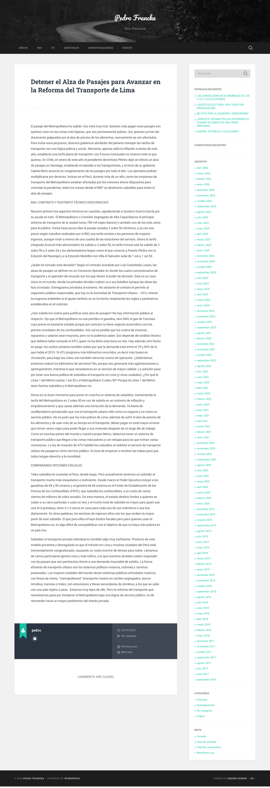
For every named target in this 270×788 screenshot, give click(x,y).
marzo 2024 (203, 301)
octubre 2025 (204, 202)
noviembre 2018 (206, 582)
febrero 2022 (204, 400)
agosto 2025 (204, 213)
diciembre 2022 (205, 345)
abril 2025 (202, 235)
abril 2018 (202, 620)
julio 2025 (202, 219)
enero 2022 (203, 406)
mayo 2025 (203, 230)
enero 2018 (203, 637)
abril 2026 (202, 169)
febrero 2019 (204, 565)
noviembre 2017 (206, 648)
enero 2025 (203, 252)
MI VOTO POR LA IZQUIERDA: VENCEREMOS (222, 115)
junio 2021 (203, 411)
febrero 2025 (204, 246)
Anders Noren (237, 780)
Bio (39, 49)
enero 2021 (203, 439)
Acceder (201, 737)
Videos (127, 49)
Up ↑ (253, 780)
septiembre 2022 (206, 362)
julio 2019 (202, 538)
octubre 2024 (204, 268)
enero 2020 (203, 505)
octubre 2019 (204, 521)
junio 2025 (203, 224)
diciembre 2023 (205, 312)
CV (53, 49)
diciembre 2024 (205, 257)
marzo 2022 (203, 395)
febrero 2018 (204, 631)
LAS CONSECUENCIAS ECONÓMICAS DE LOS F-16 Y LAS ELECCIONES (223, 99)
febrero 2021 (204, 433)
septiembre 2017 (206, 659)
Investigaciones (100, 49)
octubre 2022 (204, 356)
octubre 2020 (204, 455)
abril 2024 (202, 296)
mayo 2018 (203, 615)
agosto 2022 (204, 367)
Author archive (35, 648)
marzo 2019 (203, 560)
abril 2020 (202, 488)
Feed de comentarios (209, 748)
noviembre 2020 (206, 450)
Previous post (129, 656)
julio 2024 (202, 279)
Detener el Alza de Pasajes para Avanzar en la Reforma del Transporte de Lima (94, 91)
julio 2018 (202, 604)
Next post (126, 662)
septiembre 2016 (206, 681)
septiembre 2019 (206, 527)
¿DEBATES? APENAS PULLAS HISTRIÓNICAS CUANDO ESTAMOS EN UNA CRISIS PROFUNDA (223, 124)
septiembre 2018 (206, 593)
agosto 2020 (204, 466)
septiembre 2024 (206, 274)
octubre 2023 (204, 323)
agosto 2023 (204, 334)
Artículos (71, 49)
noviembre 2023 (206, 318)
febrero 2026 (204, 180)
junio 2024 (203, 284)
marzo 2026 (203, 175)
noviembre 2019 (206, 516)
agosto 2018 (204, 598)
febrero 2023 (204, 340)
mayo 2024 (203, 290)
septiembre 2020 (206, 461)
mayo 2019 (203, 549)
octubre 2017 (204, 653)
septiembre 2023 (206, 328)
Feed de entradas (206, 743)
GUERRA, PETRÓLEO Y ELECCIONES (218, 133)
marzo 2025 (203, 240)
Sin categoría (128, 645)
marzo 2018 (203, 626)
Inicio (23, 49)
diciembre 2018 (205, 576)
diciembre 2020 (205, 444)
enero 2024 (203, 307)
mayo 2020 (203, 483)
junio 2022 (203, 378)
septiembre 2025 (206, 208)
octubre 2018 (204, 587)
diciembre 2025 (205, 191)
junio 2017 (203, 675)
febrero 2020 (204, 499)
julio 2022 (202, 372)
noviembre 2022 (206, 351)
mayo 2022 (203, 384)
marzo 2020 (203, 494)
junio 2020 (203, 477)
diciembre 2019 (205, 510)
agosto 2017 (204, 664)
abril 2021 (202, 422)
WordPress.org (205, 754)
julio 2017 (202, 670)
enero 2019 (203, 571)
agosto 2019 (204, 532)
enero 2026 (203, 186)
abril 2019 (202, 554)
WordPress (72, 780)
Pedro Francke (135, 18)
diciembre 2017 (205, 642)
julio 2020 (202, 472)
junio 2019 (203, 543)
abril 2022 (202, 389)
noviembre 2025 (206, 196)
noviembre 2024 (206, 263)
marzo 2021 (203, 428)
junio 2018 (203, 609)
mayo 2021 (203, 417)
